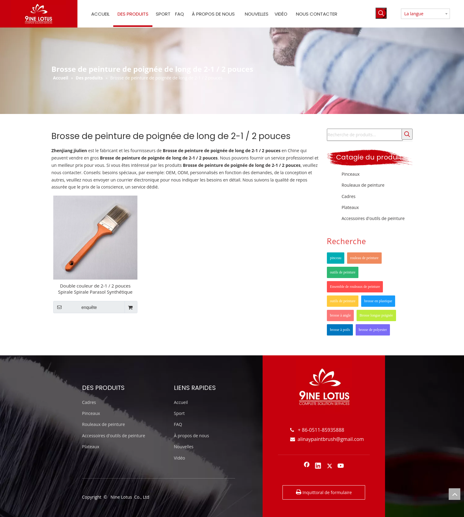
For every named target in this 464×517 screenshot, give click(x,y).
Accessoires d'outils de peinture (373, 218)
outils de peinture (342, 272)
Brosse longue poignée (376, 315)
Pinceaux (351, 174)
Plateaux (350, 207)
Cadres (348, 196)
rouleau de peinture (364, 258)
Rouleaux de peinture (363, 185)
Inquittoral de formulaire (324, 492)
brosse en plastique (378, 301)
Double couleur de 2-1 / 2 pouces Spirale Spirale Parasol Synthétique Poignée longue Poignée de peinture (95, 289)
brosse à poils (340, 330)
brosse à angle (340, 315)
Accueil (181, 402)
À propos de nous (191, 435)
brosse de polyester (373, 330)
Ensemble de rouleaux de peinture (355, 286)
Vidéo (179, 458)
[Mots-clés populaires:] (381, 13)
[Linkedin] (318, 466)
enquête (75, 307)
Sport (179, 413)
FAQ (178, 424)
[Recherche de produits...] (365, 135)
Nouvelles (183, 446)
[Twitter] (330, 466)
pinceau (335, 258)
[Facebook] (307, 466)
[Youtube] (341, 466)
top (454, 494)
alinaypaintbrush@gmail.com (327, 439)
